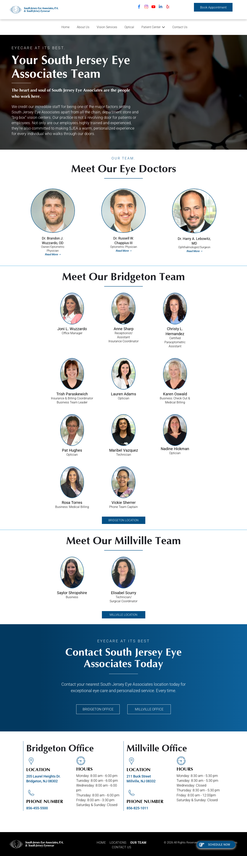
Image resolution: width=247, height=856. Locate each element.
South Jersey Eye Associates (126, 684)
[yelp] (168, 7)
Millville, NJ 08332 (141, 781)
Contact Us (179, 27)
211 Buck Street (139, 776)
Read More (51, 254)
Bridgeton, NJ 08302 (42, 781)
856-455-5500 (37, 808)
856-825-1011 (137, 808)
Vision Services (107, 27)
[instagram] (146, 7)
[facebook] (139, 7)
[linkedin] (160, 7)
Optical (129, 27)
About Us (83, 27)
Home (65, 27)
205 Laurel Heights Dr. (43, 776)
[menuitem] (103, 842)
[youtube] (153, 7)
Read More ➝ (123, 250)
